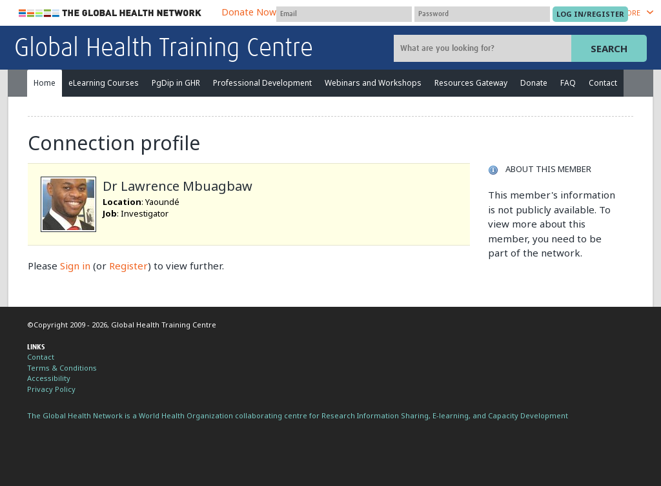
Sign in (75, 265)
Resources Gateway (470, 82)
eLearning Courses (103, 82)
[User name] (344, 14)
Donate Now (248, 12)
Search (609, 48)
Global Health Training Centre (163, 49)
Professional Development (262, 82)
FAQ (568, 82)
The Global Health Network (110, 13)
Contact (603, 82)
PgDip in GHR (176, 82)
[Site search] (484, 48)
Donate (533, 82)
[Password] (482, 14)
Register (128, 265)
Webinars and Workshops (373, 82)
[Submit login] (590, 14)
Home (45, 82)
